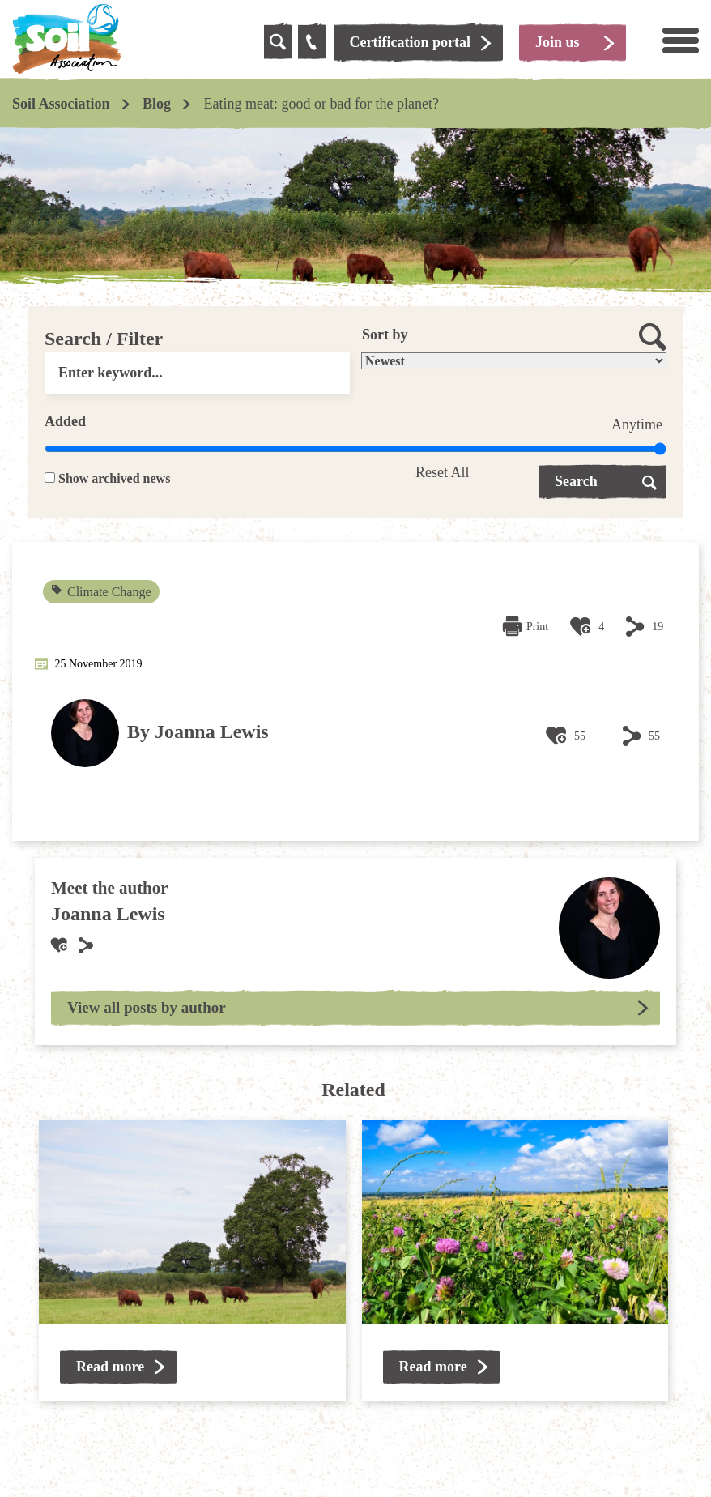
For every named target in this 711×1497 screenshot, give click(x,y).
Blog (157, 104)
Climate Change (102, 592)
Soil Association (61, 104)
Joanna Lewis (212, 731)
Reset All (442, 472)
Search (576, 481)
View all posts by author (146, 1007)
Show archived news (114, 478)
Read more (110, 1366)
